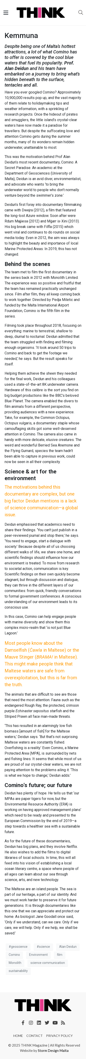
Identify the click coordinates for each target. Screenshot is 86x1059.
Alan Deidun (68, 946)
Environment (38, 955)
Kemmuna (21, 35)
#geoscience (18, 946)
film (59, 955)
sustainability (18, 971)
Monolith (15, 963)
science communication (48, 963)
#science (43, 946)
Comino (14, 955)
